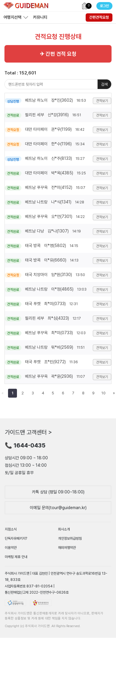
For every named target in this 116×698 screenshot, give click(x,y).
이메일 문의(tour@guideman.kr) (58, 507)
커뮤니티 (40, 17)
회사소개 (64, 529)
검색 (104, 84)
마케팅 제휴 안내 (16, 557)
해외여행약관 (67, 548)
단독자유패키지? (16, 538)
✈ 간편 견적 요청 (58, 54)
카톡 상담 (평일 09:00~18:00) (58, 492)
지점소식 (11, 529)
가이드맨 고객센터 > (28, 432)
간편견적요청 (99, 17)
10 (103, 393)
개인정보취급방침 (70, 538)
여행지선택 (12, 17)
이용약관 (11, 548)
